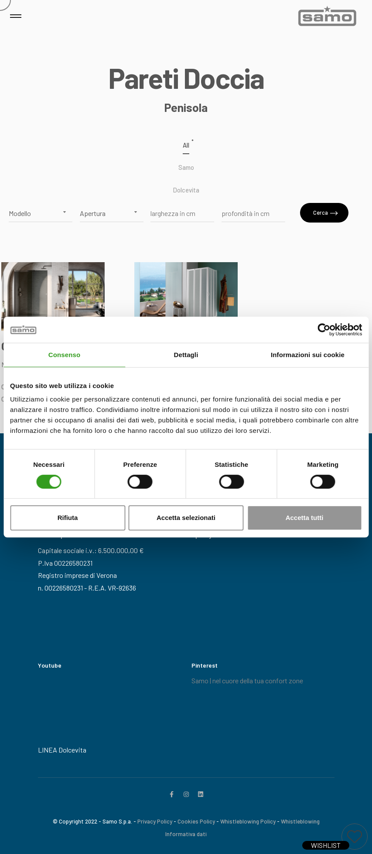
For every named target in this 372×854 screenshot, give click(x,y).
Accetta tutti (305, 517)
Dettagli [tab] (186, 354)
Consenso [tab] (64, 354)
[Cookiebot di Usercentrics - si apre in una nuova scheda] (324, 329)
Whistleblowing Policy (248, 821)
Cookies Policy (196, 821)
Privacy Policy (154, 821)
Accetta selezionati (186, 517)
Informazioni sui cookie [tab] (308, 354)
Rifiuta (68, 517)
